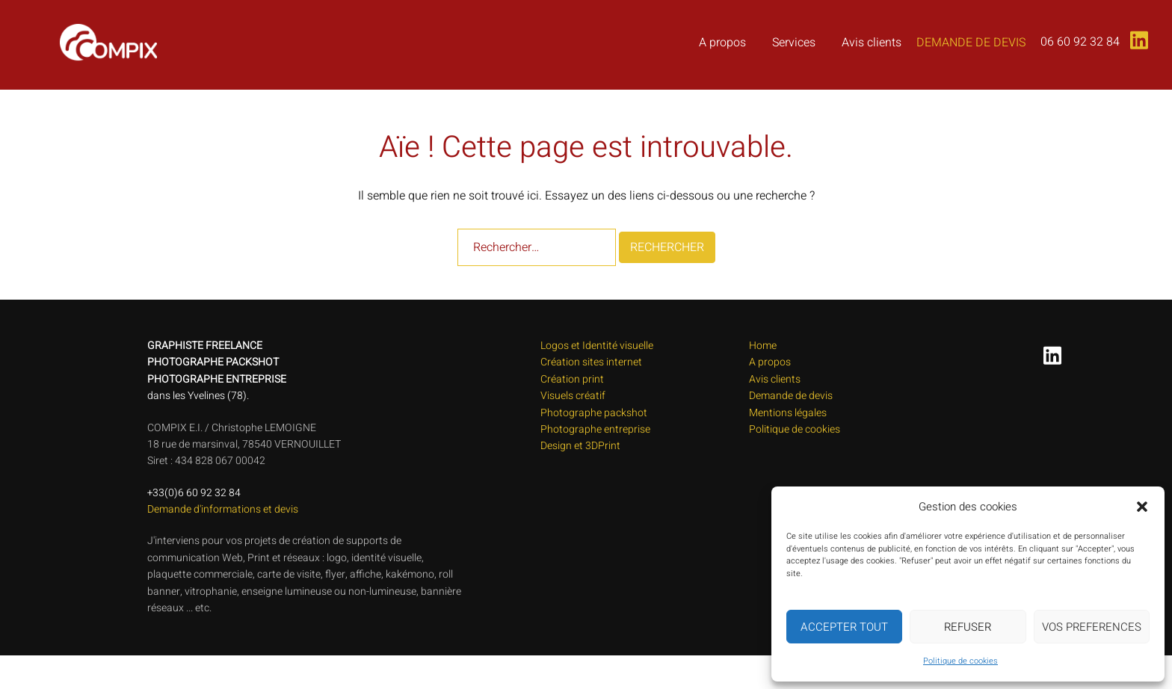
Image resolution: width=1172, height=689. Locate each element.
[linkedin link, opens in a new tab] (1136, 35)
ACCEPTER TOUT (844, 627)
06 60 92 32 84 (1080, 42)
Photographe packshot (593, 413)
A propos (722, 43)
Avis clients (871, 43)
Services (793, 43)
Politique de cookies (960, 661)
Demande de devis (971, 43)
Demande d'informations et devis (222, 509)
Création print (572, 379)
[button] (1142, 506)
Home (763, 345)
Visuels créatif (572, 396)
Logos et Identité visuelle (596, 345)
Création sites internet (591, 362)
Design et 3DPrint (580, 446)
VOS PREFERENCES (1091, 627)
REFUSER (967, 627)
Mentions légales (788, 413)
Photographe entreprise (595, 429)
